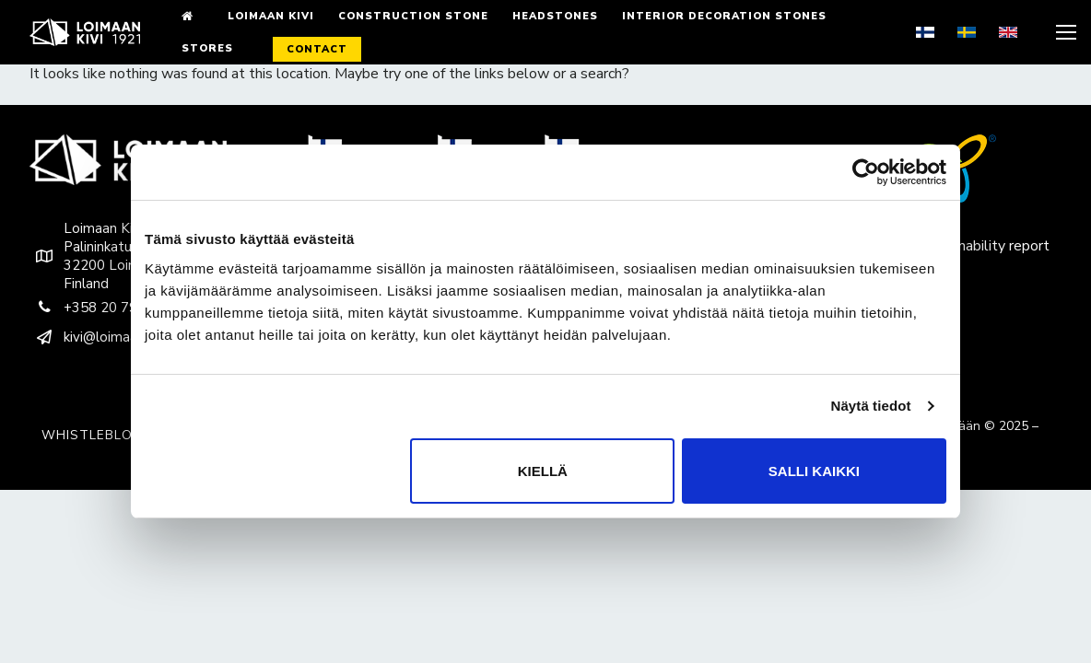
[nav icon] (1064, 32)
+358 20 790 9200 (105, 307)
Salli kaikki (814, 471)
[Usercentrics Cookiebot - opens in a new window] (865, 172)
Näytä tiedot (871, 405)
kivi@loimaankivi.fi (101, 337)
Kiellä (543, 471)
